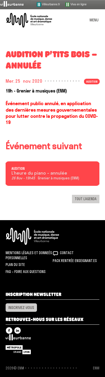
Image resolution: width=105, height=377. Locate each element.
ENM (40, 236)
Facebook (9, 330)
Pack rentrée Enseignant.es (75, 260)
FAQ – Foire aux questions (26, 271)
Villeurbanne (18, 338)
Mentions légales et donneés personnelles (29, 255)
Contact (67, 252)
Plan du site (15, 264)
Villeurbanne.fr (48, 4)
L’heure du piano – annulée (39, 173)
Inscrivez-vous (21, 307)
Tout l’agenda (86, 199)
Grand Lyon (18, 349)
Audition (91, 81)
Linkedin (17, 330)
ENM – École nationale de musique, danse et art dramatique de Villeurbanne (36, 20)
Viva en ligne (76, 4)
